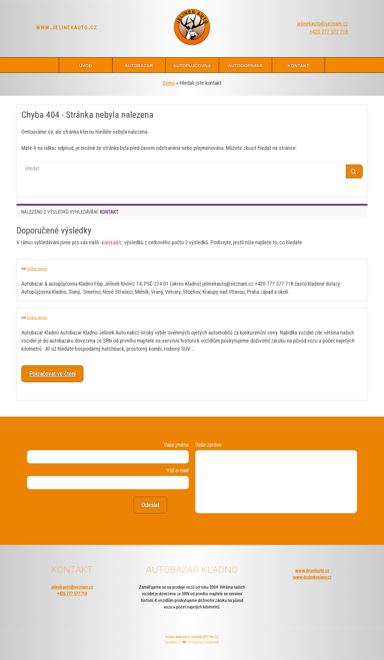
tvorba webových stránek (184, 637)
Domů (169, 83)
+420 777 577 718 (328, 31)
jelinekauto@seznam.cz (322, 23)
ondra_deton (37, 268)
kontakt (298, 64)
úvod (85, 64)
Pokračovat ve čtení (52, 373)
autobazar (138, 64)
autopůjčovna (192, 64)
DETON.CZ (210, 637)
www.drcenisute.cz (312, 570)
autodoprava (245, 64)
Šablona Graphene (205, 642)
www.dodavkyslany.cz (312, 577)
